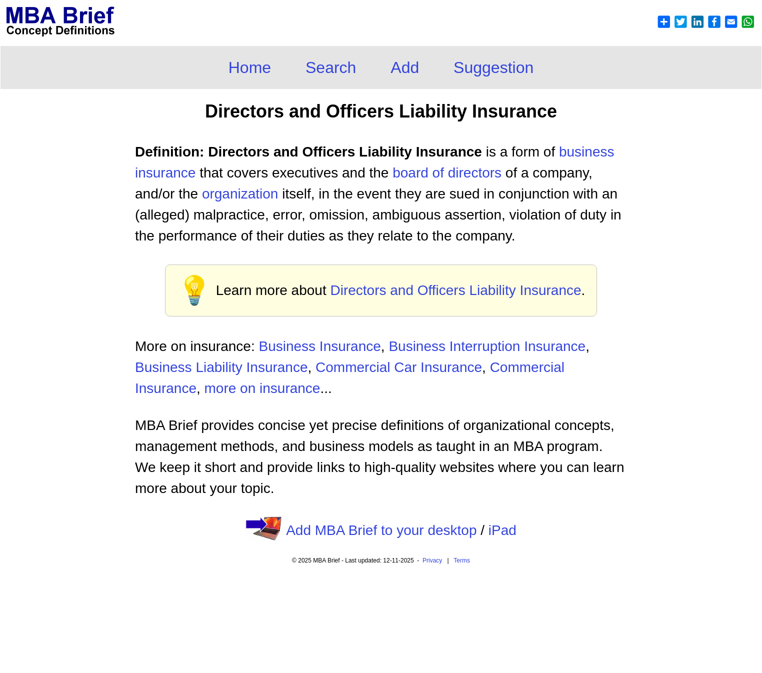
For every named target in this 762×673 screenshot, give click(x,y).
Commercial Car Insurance (399, 367)
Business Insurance (319, 346)
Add (404, 67)
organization (240, 194)
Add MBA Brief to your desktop (381, 530)
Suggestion (494, 67)
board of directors (447, 172)
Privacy (432, 560)
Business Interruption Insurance (487, 346)
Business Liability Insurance (221, 367)
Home (249, 67)
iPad (502, 530)
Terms (462, 560)
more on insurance (262, 388)
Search (331, 67)
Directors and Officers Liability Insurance (455, 290)
